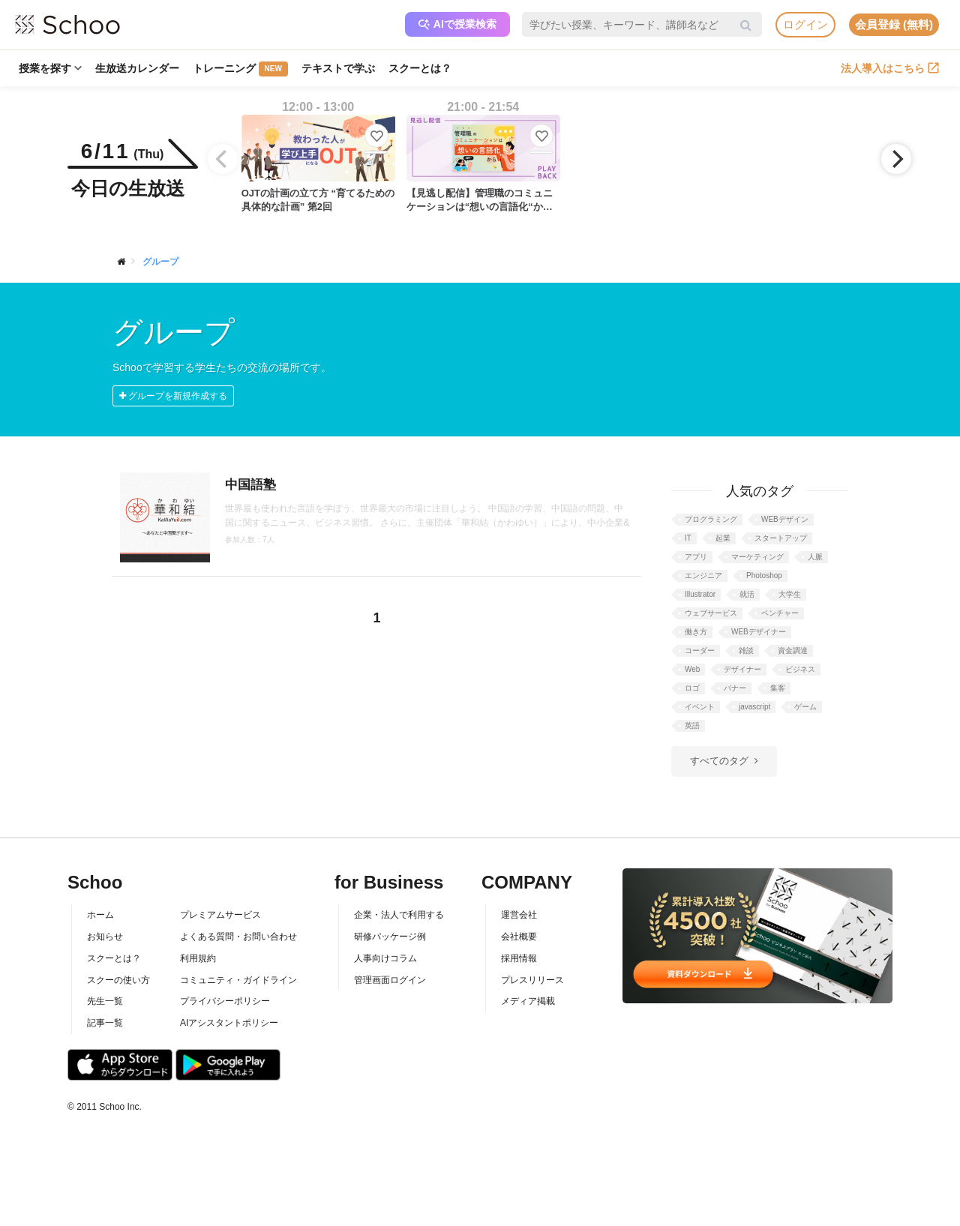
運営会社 (519, 915)
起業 (723, 538)
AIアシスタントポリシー (229, 1023)
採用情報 (519, 958)
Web (692, 669)
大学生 (789, 594)
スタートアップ (780, 538)
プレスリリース (532, 980)
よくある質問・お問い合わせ (238, 936)
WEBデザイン (784, 519)
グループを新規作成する (173, 396)
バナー (735, 688)
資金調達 (793, 650)
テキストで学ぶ (338, 68)
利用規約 (198, 958)
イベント (700, 707)
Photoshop (764, 575)
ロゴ (692, 688)
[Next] (896, 159)
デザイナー (742, 669)
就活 (747, 594)
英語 (692, 725)
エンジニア (703, 575)
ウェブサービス (711, 613)
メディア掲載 (528, 1001)
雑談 (746, 650)
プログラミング (711, 519)
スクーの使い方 (118, 980)
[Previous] (223, 159)
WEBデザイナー (758, 632)
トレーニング (240, 68)
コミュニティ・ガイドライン (238, 980)
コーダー (700, 650)
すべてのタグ (719, 760)
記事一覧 (105, 1023)
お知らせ (105, 936)
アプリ (696, 557)
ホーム (100, 915)
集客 (777, 688)
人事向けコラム (385, 958)
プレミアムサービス (220, 915)
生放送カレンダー (137, 68)
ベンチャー (780, 613)
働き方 (696, 632)
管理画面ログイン (390, 980)
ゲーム (805, 707)
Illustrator (700, 594)
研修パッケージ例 (390, 936)
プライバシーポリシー (225, 1001)
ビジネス (800, 669)
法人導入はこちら (890, 68)
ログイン (805, 24)
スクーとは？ (420, 68)
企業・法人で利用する (399, 915)
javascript (754, 707)
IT (688, 538)
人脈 (815, 557)
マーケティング (757, 557)
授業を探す (50, 68)
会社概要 (519, 936)
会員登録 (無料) (894, 24)
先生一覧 (105, 1001)
